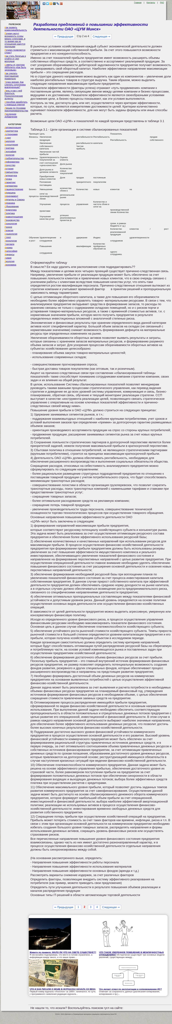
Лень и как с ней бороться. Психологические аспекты (14, 94)
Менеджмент (11, 196)
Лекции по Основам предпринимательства (16, 109)
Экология (9, 261)
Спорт (8, 237)
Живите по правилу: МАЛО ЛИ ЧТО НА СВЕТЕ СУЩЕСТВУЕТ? (63, 952)
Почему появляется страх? (15, 51)
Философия (11, 251)
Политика (10, 213)
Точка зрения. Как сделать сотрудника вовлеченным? (15, 85)
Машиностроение (14, 189)
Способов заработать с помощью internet (16, 103)
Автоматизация (13, 127)
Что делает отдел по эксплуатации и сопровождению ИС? (130, 989)
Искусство (10, 165)
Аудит (8, 137)
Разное (8, 227)
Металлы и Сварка (14, 199)
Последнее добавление (11, 115)
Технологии (11, 240)
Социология (11, 234)
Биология (10, 141)
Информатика (12, 162)
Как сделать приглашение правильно (12, 76)
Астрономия (11, 134)
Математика (11, 186)
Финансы (9, 254)
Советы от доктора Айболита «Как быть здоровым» (15, 67)
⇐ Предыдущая (63, 36)
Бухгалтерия (11, 144)
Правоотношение (14, 216)
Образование (12, 206)
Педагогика (10, 210)
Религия (9, 230)
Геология (9, 155)
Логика (8, 179)
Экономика (10, 264)
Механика (10, 203)
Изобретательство (14, 158)
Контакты (151, 2)
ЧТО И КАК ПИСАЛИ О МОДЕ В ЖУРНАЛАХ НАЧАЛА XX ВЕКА (62, 989)
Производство (12, 220)
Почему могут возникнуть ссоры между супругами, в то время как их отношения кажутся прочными (15, 40)
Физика (8, 247)
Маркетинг (10, 182)
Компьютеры (11, 172)
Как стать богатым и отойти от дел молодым (15, 59)
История (9, 168)
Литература (11, 175)
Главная (137, 2)
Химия (8, 258)
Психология (11, 223)
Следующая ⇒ (101, 36)
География (10, 151)
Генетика (9, 148)
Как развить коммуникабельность (16, 28)
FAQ (162, 2)
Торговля (9, 244)
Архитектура (11, 131)
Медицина (10, 192)
